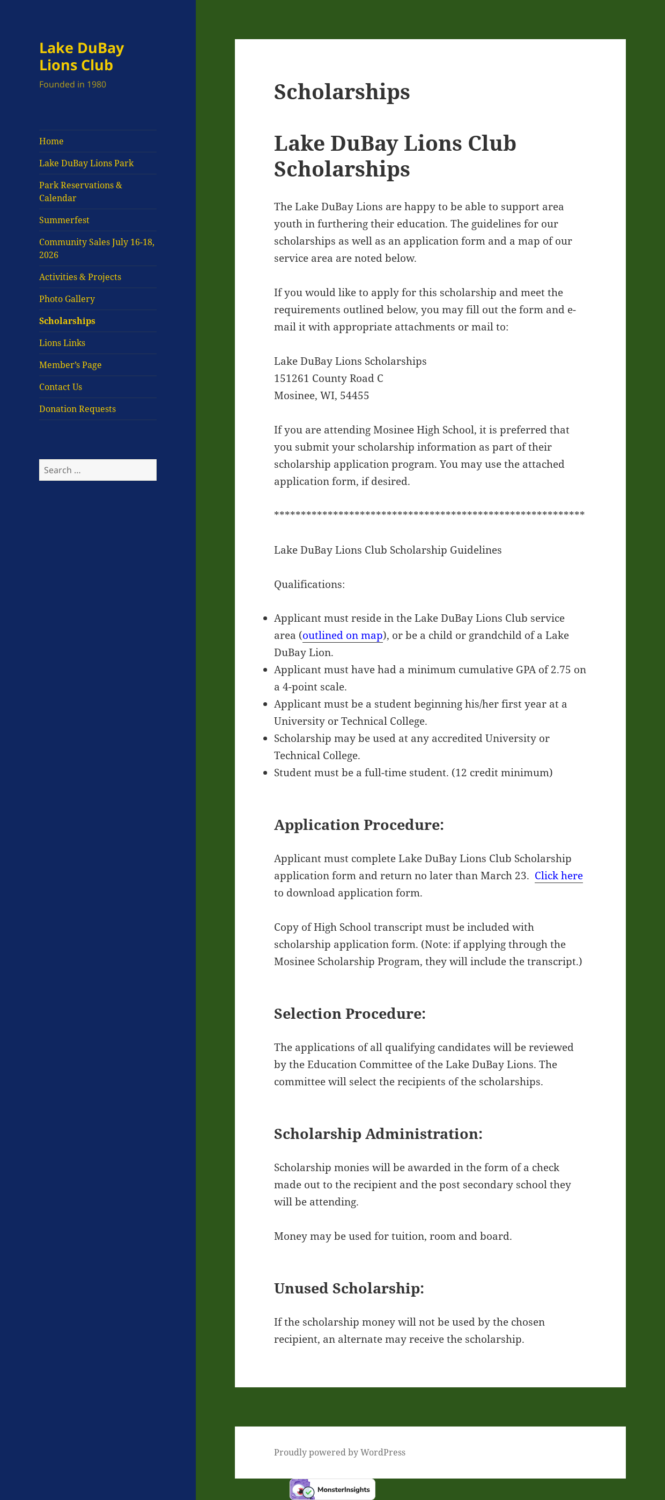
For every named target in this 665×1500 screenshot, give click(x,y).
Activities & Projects (80, 277)
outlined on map (342, 635)
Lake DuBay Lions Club (81, 56)
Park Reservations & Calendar (80, 191)
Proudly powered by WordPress (339, 1452)
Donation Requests (77, 409)
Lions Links (62, 343)
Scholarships (67, 321)
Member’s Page (70, 365)
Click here (559, 876)
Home (51, 141)
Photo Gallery (67, 299)
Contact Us (60, 387)
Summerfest (64, 220)
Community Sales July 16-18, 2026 (96, 248)
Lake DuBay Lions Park (86, 163)
